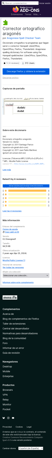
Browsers (8, 389)
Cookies (19, 427)
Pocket (6, 409)
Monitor (7, 404)
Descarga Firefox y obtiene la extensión (26, 71)
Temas (28, 14)
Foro (5, 343)
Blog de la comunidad (14, 338)
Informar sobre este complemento (18, 282)
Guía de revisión (11, 352)
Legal (29, 427)
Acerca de (8, 314)
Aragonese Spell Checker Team (24, 38)
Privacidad (7, 427)
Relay (6, 399)
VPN (5, 394)
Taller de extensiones (14, 323)
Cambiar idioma (9, 448)
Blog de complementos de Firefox (21, 318)
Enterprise (8, 376)
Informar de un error (13, 348)
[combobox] (20, 3)
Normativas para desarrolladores (20, 333)
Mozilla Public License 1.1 (14, 260)
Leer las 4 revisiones (12, 211)
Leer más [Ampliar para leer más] (7, 170)
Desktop (7, 366)
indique (20, 432)
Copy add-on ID (11, 232)
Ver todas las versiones (13, 267)
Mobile (6, 371)
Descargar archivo (11, 77)
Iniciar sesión (44, 3)
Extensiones (17, 14)
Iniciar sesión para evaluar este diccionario (26, 186)
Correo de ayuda (10, 229)
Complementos (11, 309)
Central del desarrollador (16, 328)
